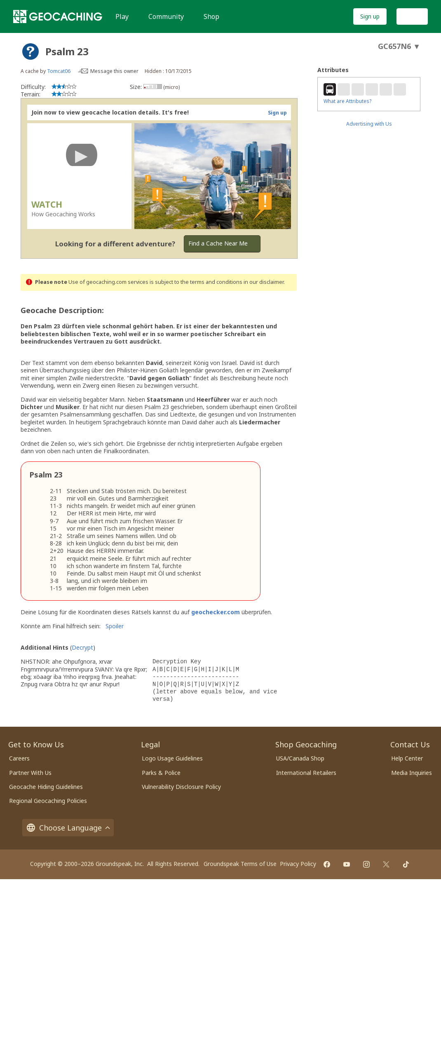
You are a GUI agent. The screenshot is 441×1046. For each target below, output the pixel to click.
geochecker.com (215, 612)
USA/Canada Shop (300, 758)
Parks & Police (161, 773)
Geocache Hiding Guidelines (46, 787)
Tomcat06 (58, 71)
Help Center (407, 758)
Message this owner (114, 71)
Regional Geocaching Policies (48, 801)
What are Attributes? (347, 101)
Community (166, 16)
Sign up (370, 16)
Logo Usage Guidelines (172, 758)
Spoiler (115, 626)
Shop (211, 16)
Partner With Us (30, 773)
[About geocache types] (30, 51)
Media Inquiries (411, 773)
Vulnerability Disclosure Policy (181, 787)
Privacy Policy (298, 864)
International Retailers (306, 773)
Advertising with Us (369, 123)
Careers (19, 758)
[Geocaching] (57, 16)
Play (122, 16)
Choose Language (68, 828)
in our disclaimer (264, 281)
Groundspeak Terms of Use (240, 864)
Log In (412, 16)
